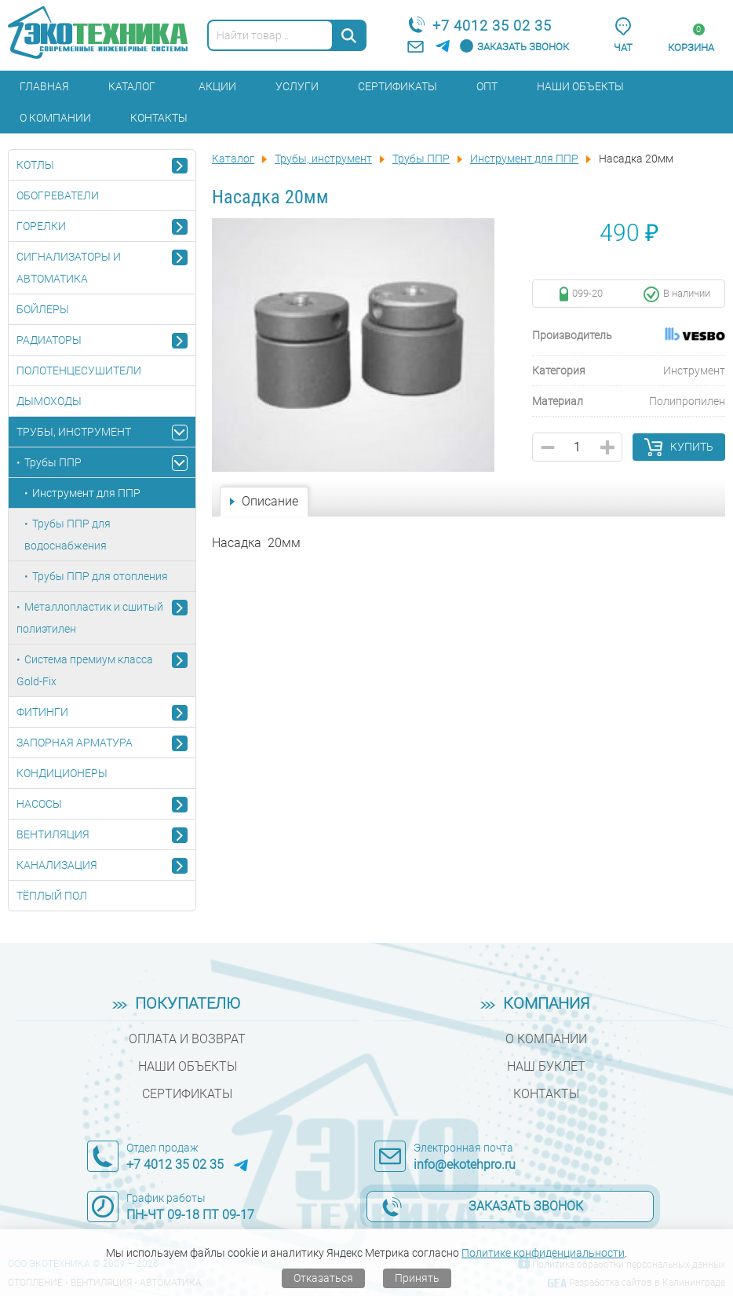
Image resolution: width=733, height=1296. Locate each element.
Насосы (39, 804)
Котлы (35, 165)
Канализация (56, 865)
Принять (417, 1278)
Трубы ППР (53, 462)
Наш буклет (546, 1066)
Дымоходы (49, 401)
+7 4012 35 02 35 (492, 25)
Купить (691, 446)
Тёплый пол (51, 895)
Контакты (159, 117)
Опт (487, 86)
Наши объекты (580, 86)
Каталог (131, 86)
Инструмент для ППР (86, 493)
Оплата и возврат (187, 1038)
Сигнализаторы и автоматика (68, 267)
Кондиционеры (62, 773)
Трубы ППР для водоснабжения (67, 534)
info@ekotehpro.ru (465, 1164)
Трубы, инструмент (73, 431)
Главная (44, 86)
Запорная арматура (74, 742)
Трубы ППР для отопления (100, 576)
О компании (55, 117)
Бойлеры (42, 309)
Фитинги (42, 712)
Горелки (41, 226)
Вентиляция (52, 834)
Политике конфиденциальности (543, 1253)
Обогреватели (57, 195)
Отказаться (323, 1278)
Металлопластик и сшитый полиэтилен (89, 618)
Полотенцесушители (78, 370)
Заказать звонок (523, 47)
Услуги (297, 86)
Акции (217, 86)
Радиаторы (49, 340)
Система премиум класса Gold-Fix (84, 670)
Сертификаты (397, 86)
